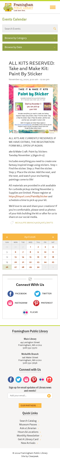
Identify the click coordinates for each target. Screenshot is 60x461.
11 (53, 251)
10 (45, 251)
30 (38, 267)
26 (7, 267)
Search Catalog (28, 420)
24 (45, 262)
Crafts (49, 223)
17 (45, 256)
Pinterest (43, 303)
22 (30, 262)
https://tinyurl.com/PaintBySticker (28, 196)
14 (23, 256)
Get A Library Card (28, 439)
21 (23, 262)
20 (15, 262)
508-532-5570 (30, 348)
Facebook (17, 293)
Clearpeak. (33, 456)
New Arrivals (28, 442)
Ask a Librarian (28, 428)
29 (30, 267)
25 (53, 262)
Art (43, 223)
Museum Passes (28, 424)
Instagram (17, 303)
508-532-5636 (30, 363)
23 (38, 262)
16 (38, 256)
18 (53, 256)
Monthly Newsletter (28, 435)
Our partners (28, 405)
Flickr (30, 312)
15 (30, 256)
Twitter (43, 293)
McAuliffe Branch (25, 223)
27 (15, 267)
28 (23, 267)
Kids (38, 223)
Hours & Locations (28, 431)
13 (15, 256)
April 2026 (30, 237)
